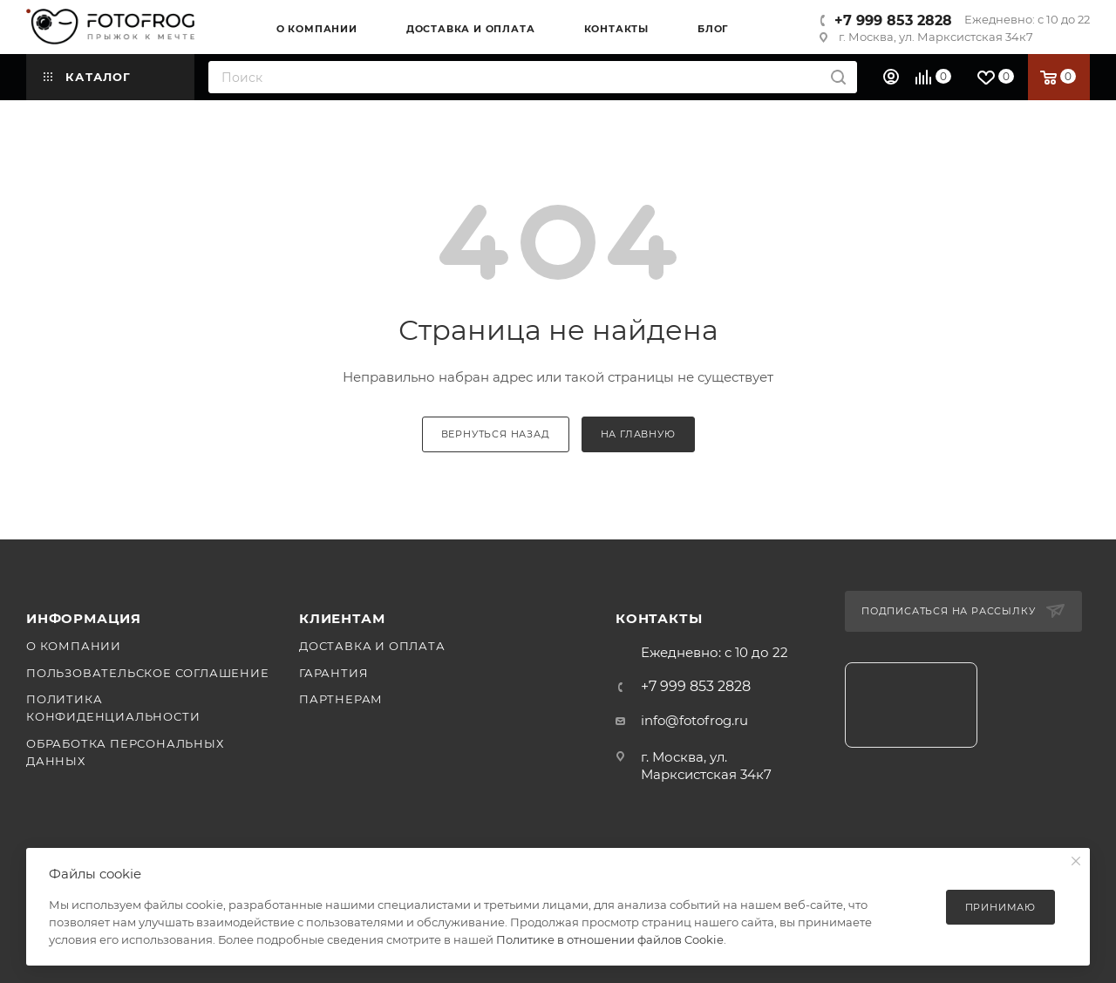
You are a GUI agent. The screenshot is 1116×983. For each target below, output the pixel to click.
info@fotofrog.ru (694, 720)
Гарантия (333, 673)
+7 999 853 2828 (893, 20)
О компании (73, 646)
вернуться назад (495, 434)
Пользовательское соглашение (147, 673)
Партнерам (341, 699)
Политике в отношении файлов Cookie (610, 939)
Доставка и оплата (372, 646)
